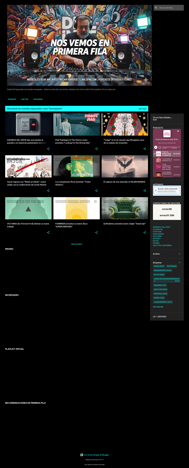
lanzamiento (160, 302)
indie (156, 266)
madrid (157, 285)
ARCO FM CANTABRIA (162, 245)
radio (157, 298)
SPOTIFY (157, 238)
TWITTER (23, 99)
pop (169, 266)
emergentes (160, 270)
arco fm (158, 289)
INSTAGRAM (37, 99)
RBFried (101, 459)
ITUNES (156, 243)
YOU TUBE (157, 236)
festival (158, 294)
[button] (48, 149)
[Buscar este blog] (171, 8)
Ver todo (142, 109)
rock (156, 275)
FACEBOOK (11, 99)
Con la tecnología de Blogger (94, 455)
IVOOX (156, 241)
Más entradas (76, 244)
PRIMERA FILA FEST (161, 227)
